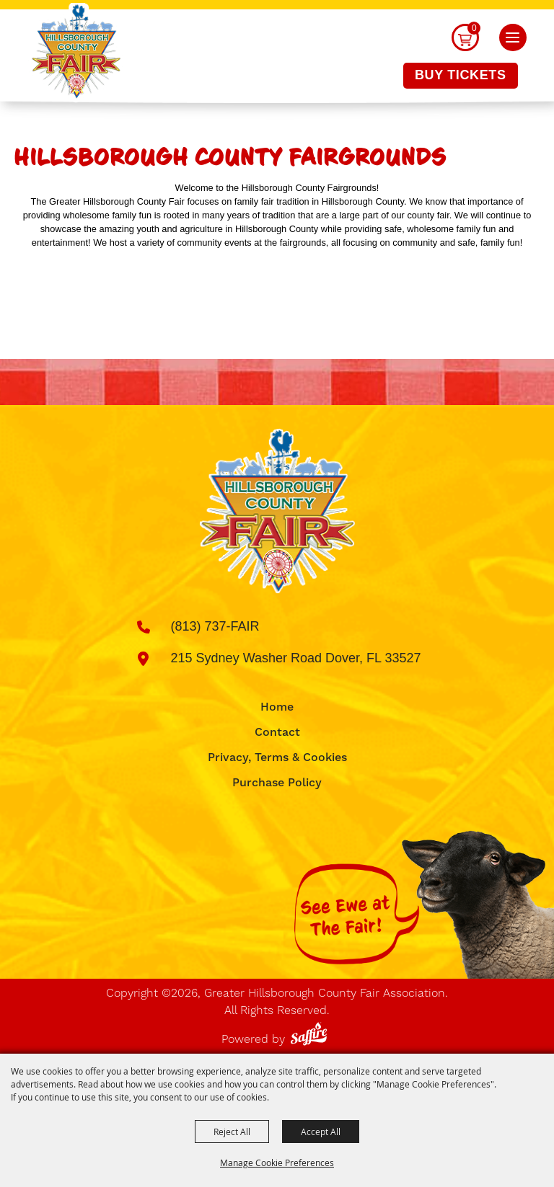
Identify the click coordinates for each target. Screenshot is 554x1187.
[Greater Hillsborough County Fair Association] (76, 53)
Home (277, 707)
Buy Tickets (460, 75)
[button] (513, 37)
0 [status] (474, 28)
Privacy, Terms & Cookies (277, 757)
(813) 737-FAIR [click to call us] (215, 626)
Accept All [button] (320, 1131)
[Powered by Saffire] (311, 1031)
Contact (277, 732)
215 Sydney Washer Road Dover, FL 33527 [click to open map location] (296, 658)
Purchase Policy (277, 782)
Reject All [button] (232, 1131)
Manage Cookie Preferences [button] (277, 1162)
